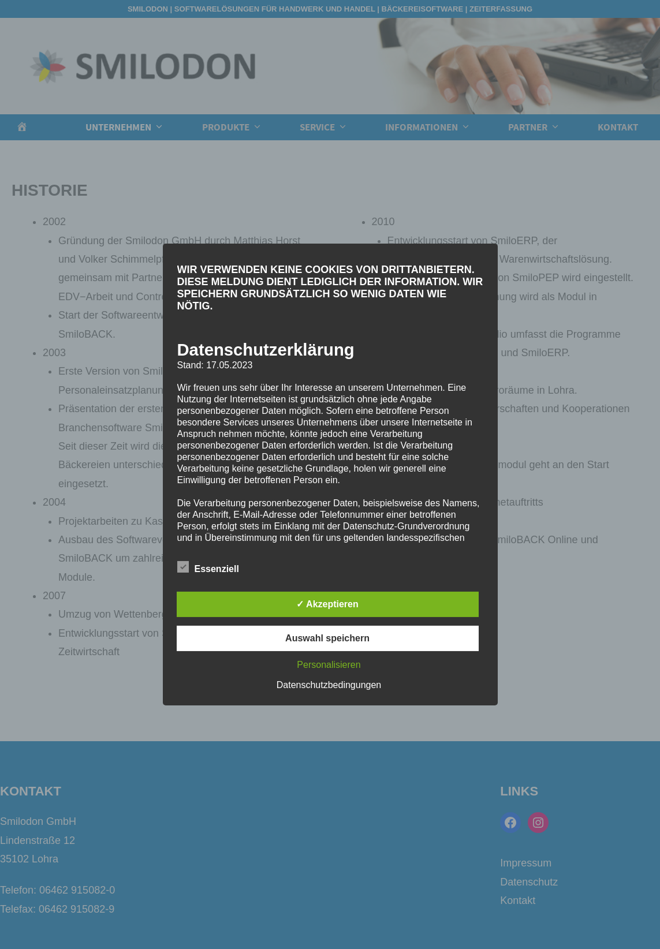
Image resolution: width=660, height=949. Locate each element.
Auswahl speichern (327, 638)
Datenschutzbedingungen (329, 685)
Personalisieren (328, 665)
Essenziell (208, 567)
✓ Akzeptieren (327, 604)
